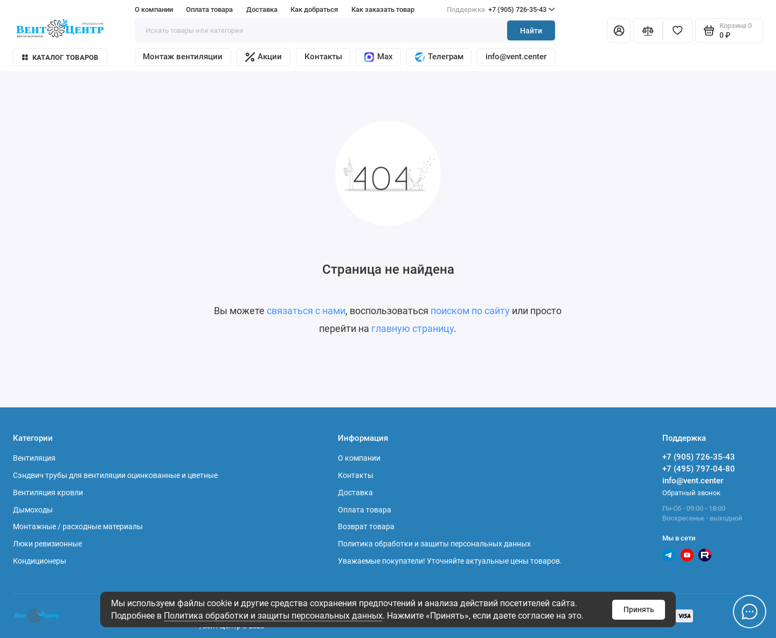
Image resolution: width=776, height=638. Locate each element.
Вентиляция (34, 458)
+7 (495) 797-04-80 (698, 469)
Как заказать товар (382, 9)
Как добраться (314, 9)
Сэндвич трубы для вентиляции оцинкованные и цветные (115, 475)
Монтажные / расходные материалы (78, 526)
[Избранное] (677, 30)
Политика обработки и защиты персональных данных (273, 616)
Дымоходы (33, 509)
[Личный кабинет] (618, 30)
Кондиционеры (39, 561)
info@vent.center (516, 56)
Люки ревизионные (47, 543)
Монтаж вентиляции (183, 56)
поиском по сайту (470, 311)
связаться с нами (306, 311)
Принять (638, 609)
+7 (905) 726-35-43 (501, 9)
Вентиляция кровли (48, 492)
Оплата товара (209, 9)
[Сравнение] (648, 30)
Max (378, 57)
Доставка (262, 9)
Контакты (323, 56)
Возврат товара (366, 526)
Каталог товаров (60, 57)
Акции (263, 57)
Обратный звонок (691, 493)
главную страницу (412, 328)
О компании (154, 9)
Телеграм (439, 57)
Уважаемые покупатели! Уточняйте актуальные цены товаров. (450, 561)
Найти (531, 30)
